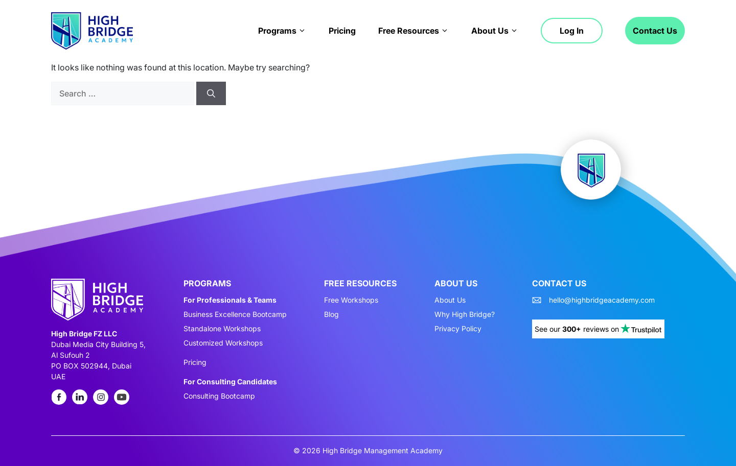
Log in (572, 31)
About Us (494, 30)
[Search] (211, 93)
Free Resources (413, 30)
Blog (331, 314)
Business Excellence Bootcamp (235, 314)
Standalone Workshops (222, 329)
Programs (282, 30)
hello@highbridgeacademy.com (602, 300)
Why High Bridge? (464, 314)
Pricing (342, 31)
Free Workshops (351, 300)
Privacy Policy (457, 329)
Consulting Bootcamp (219, 396)
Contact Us (655, 31)
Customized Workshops (223, 343)
